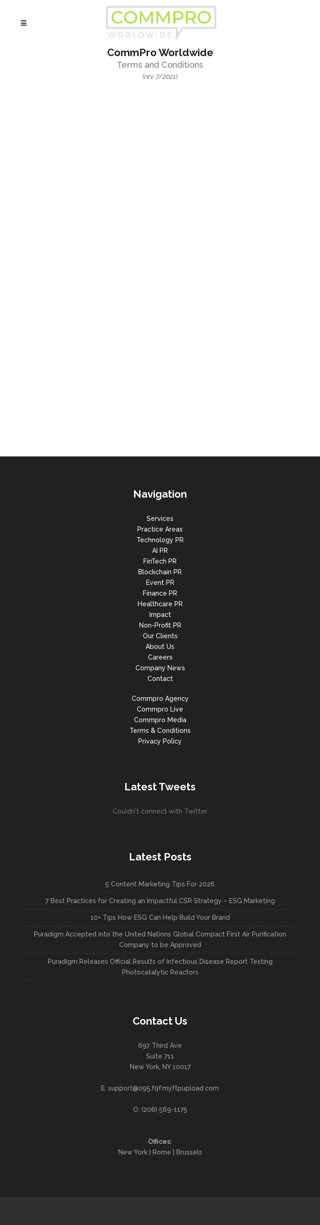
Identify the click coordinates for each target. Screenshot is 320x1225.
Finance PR (160, 593)
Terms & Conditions (160, 730)
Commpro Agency (160, 698)
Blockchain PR (160, 572)
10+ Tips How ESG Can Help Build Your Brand (160, 917)
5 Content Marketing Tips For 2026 (160, 884)
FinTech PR (160, 561)
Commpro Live (160, 709)
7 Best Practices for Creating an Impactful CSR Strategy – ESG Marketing (160, 900)
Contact (160, 678)
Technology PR (160, 540)
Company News (160, 668)
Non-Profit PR (160, 625)
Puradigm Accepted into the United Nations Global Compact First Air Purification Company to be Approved (160, 939)
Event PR (160, 582)
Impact (160, 614)
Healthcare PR (160, 604)
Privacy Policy (160, 741)
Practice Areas (160, 529)
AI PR (160, 550)
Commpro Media (160, 720)
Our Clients (160, 636)
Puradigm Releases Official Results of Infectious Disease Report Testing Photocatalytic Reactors (160, 967)
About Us (160, 646)
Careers (160, 657)
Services (160, 518)
